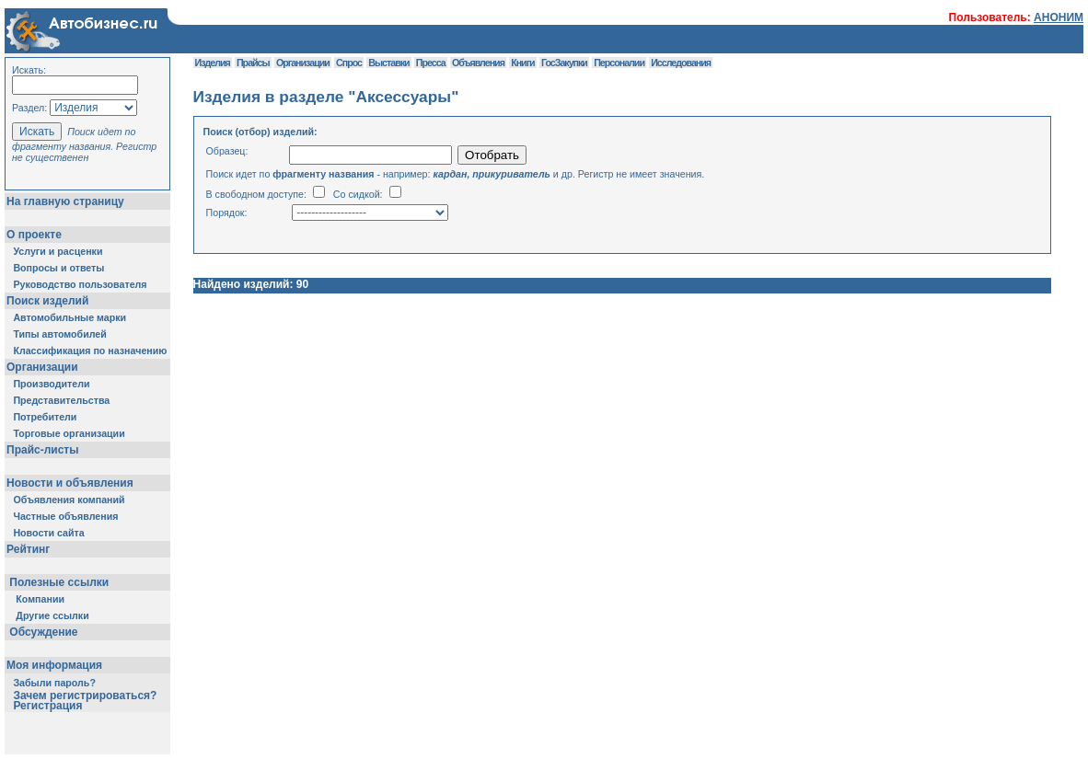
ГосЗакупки (564, 62)
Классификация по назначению (90, 350)
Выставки (388, 62)
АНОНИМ (1058, 17)
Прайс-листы (42, 449)
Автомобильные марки (69, 317)
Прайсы (253, 62)
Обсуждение (43, 632)
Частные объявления (65, 516)
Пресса (430, 62)
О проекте (34, 234)
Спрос (349, 62)
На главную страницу (65, 201)
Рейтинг (28, 549)
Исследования (680, 62)
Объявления (478, 62)
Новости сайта (48, 532)
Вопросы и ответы (58, 267)
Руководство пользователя (79, 284)
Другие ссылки (52, 615)
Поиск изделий (47, 300)
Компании (40, 598)
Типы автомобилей (59, 333)
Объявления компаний (68, 499)
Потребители (44, 416)
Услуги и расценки (57, 251)
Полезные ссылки (59, 582)
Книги (522, 62)
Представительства (61, 400)
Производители (51, 383)
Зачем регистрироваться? (84, 695)
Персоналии (619, 62)
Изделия (212, 62)
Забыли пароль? (54, 682)
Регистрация (47, 705)
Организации (42, 367)
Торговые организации (68, 433)
